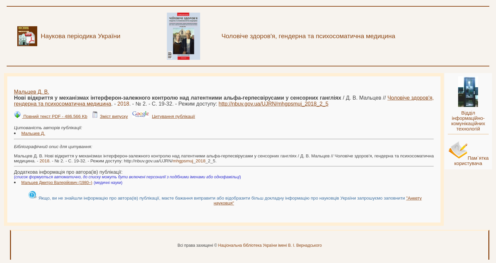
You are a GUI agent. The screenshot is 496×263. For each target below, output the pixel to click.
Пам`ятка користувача (471, 160)
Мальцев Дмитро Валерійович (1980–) (56, 182)
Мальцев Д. (33, 133)
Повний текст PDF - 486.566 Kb (54, 116)
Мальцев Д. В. (31, 92)
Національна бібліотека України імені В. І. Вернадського (270, 245)
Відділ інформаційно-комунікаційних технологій (468, 121)
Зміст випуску (114, 116)
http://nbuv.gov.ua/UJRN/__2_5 (273, 104)
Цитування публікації (173, 116)
